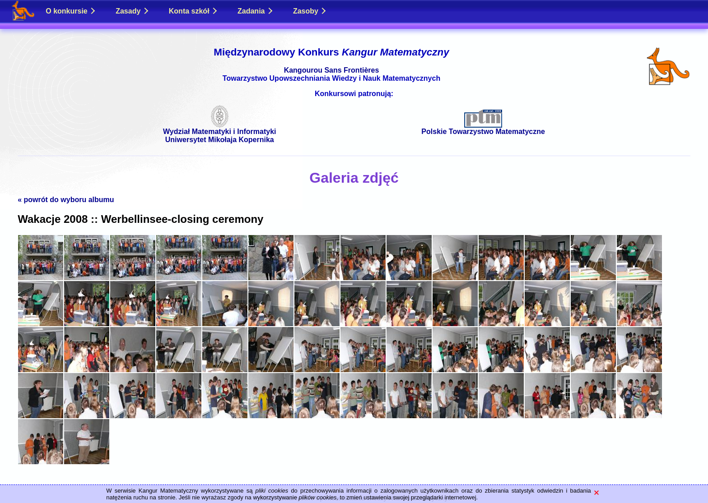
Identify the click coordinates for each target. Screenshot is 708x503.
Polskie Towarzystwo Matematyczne (483, 128)
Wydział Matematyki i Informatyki (219, 128)
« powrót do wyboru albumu (66, 199)
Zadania (255, 11)
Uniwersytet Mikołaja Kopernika (219, 139)
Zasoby (309, 11)
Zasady (132, 11)
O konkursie (70, 11)
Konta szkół (193, 11)
